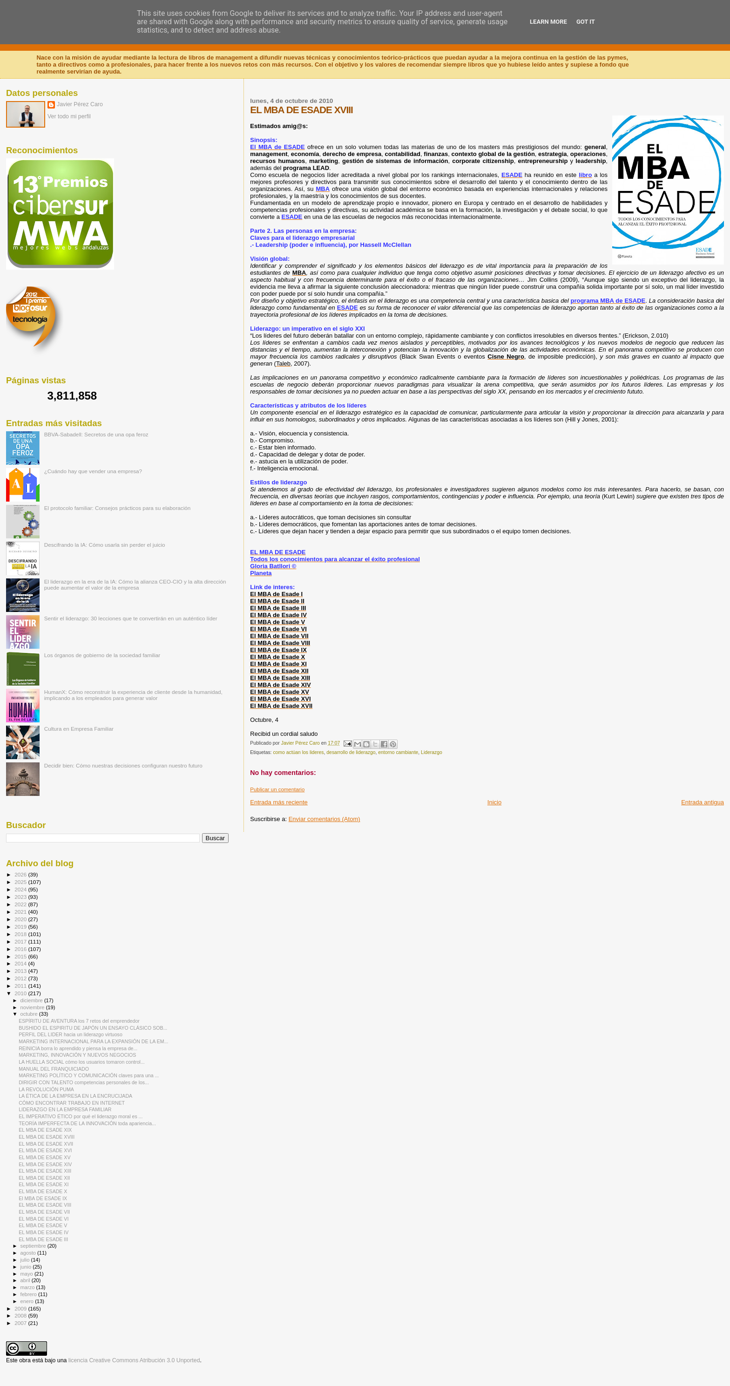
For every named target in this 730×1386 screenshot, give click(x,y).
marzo (28, 1287)
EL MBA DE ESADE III (43, 1239)
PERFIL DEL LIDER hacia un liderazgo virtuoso (70, 1034)
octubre (29, 1014)
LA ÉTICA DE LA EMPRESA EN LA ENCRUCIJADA (75, 1096)
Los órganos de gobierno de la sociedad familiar (102, 655)
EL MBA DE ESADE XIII (45, 1171)
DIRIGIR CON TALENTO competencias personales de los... (84, 1082)
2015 (21, 956)
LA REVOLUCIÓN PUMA (46, 1089)
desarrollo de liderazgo (350, 752)
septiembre (33, 1246)
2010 (21, 993)
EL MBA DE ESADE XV (44, 1157)
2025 (21, 882)
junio (26, 1267)
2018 (21, 934)
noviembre (33, 1007)
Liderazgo (431, 752)
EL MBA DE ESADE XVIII (46, 1137)
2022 (21, 904)
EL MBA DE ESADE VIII (45, 1205)
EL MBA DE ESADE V (43, 1225)
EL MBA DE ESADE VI (43, 1219)
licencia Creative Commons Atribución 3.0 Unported (134, 1360)
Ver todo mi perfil (69, 116)
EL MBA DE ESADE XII (44, 1178)
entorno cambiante (398, 752)
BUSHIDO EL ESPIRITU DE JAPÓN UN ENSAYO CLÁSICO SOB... (93, 1028)
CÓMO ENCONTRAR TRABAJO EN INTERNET (72, 1103)
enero (27, 1301)
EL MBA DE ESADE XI (43, 1184)
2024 (21, 889)
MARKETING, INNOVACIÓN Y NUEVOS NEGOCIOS (77, 1055)
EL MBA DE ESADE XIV (45, 1164)
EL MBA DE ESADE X (43, 1191)
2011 (21, 986)
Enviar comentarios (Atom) (324, 818)
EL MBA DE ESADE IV (43, 1232)
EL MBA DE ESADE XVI (45, 1150)
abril (26, 1280)
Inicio (494, 802)
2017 (21, 941)
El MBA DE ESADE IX (43, 1198)
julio (25, 1260)
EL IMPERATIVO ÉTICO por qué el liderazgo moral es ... (80, 1116)
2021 (21, 912)
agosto (29, 1253)
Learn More (548, 21)
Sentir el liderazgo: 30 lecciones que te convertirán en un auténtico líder (130, 618)
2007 (21, 1323)
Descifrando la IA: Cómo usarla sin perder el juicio (104, 545)
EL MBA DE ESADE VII (44, 1212)
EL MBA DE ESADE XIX (45, 1130)
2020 (21, 919)
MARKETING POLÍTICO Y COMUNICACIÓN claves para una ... (89, 1075)
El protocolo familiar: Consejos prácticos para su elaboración (117, 508)
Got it (585, 21)
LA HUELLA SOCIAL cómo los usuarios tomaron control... (82, 1062)
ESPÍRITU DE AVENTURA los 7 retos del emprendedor (79, 1021)
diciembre (32, 1000)
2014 (21, 963)
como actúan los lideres (298, 752)
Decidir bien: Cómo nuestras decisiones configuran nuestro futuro (123, 765)
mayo (27, 1274)
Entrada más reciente (279, 802)
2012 (21, 978)
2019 (21, 927)
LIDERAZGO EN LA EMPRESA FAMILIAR (65, 1109)
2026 (21, 874)
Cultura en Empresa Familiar (79, 729)
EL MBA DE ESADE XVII (46, 1144)
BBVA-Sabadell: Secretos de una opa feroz (96, 434)
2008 (21, 1315)
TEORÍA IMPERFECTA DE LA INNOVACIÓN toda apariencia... (87, 1123)
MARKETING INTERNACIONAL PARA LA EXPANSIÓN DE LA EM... (93, 1041)
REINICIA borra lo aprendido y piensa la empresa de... (78, 1048)
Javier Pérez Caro (80, 104)
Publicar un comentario (277, 789)
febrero (29, 1294)
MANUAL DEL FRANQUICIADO (54, 1069)
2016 (21, 949)
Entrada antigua (702, 802)
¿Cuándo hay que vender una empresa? (93, 471)
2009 (21, 1308)
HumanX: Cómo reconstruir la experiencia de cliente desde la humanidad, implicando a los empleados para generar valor (133, 695)
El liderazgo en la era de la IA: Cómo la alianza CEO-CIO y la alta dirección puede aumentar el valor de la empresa (135, 584)
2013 (21, 971)
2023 (21, 897)
